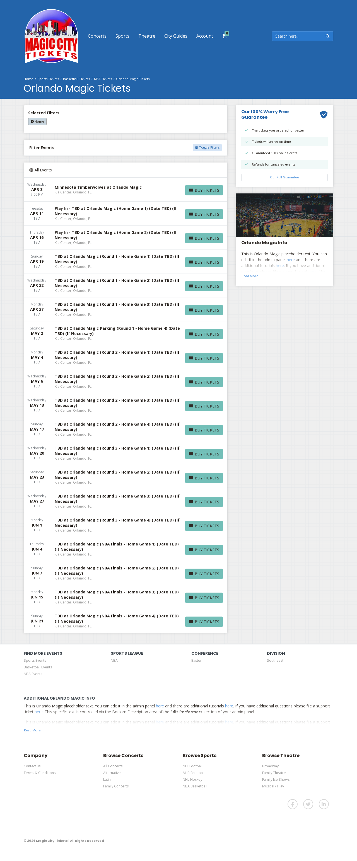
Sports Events (35, 660)
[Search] (297, 36)
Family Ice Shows (276, 779)
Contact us (32, 766)
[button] (97, 36)
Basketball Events (38, 667)
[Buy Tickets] (204, 190)
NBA (114, 660)
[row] (125, 190)
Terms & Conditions (40, 772)
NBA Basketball (195, 786)
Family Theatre (274, 772)
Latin (107, 779)
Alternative (112, 772)
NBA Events (33, 673)
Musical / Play (273, 786)
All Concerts (112, 766)
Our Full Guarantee (284, 177)
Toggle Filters (207, 147)
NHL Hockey (192, 779)
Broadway (270, 766)
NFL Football (192, 766)
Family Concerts (116, 786)
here (291, 259)
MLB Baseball (193, 772)
